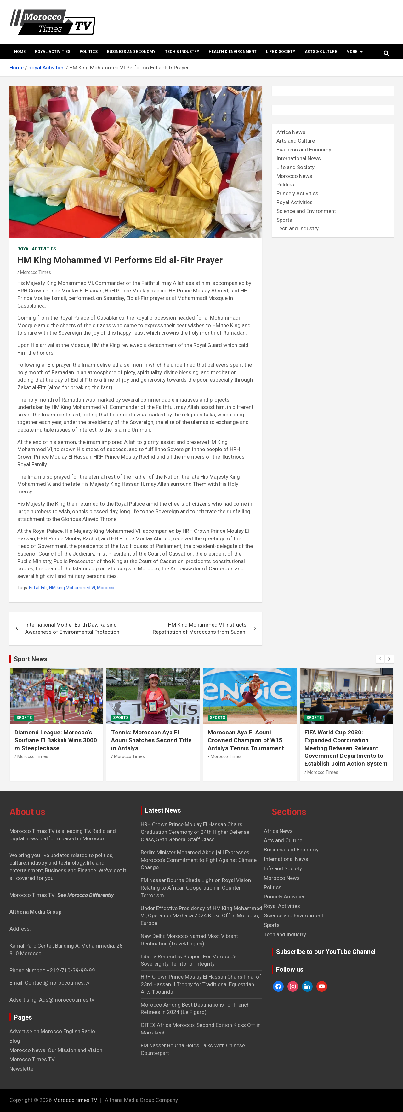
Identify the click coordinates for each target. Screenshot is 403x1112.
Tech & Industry (182, 52)
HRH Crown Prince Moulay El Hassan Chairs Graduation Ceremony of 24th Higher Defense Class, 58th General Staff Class (195, 832)
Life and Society (295, 167)
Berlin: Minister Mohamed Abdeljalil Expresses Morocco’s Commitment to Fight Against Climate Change (199, 860)
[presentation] (380, 659)
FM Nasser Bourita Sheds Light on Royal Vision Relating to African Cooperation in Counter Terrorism (196, 887)
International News (298, 158)
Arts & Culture (321, 52)
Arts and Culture (295, 141)
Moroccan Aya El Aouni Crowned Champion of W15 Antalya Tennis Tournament (246, 740)
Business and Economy (131, 52)
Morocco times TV (75, 1100)
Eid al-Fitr (38, 587)
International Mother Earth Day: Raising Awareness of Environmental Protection (72, 628)
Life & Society (280, 52)
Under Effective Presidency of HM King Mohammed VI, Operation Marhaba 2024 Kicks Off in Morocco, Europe (201, 916)
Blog (14, 1041)
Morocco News (294, 176)
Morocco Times (35, 272)
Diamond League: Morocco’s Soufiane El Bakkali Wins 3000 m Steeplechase (55, 740)
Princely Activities (297, 193)
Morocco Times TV (32, 1059)
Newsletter (22, 1069)
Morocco (105, 587)
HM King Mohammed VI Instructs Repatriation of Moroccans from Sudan (200, 628)
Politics (89, 52)
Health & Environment (233, 52)
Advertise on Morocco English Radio (52, 1031)
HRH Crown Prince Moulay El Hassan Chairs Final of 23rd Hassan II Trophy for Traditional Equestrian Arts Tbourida (201, 984)
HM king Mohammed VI (72, 587)
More (351, 52)
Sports (284, 220)
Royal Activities (52, 52)
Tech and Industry (297, 228)
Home (20, 52)
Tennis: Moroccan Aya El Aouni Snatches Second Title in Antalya (151, 740)
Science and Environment (306, 211)
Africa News (290, 132)
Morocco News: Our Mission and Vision (55, 1050)
